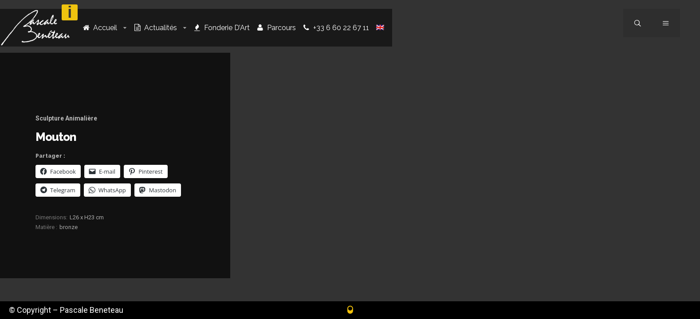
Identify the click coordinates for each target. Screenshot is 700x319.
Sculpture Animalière (66, 118)
